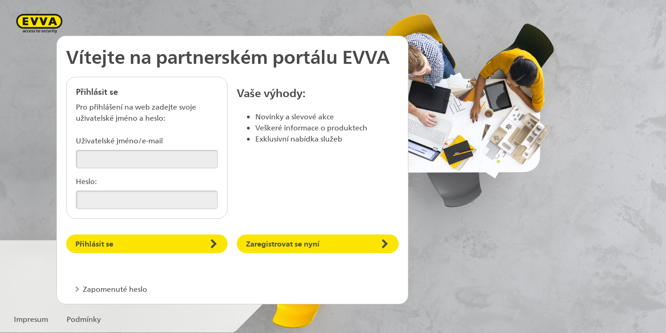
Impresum (31, 319)
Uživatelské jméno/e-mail (119, 140)
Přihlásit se (94, 243)
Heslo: (86, 181)
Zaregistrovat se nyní (283, 243)
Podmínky (84, 319)
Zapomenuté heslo (114, 289)
